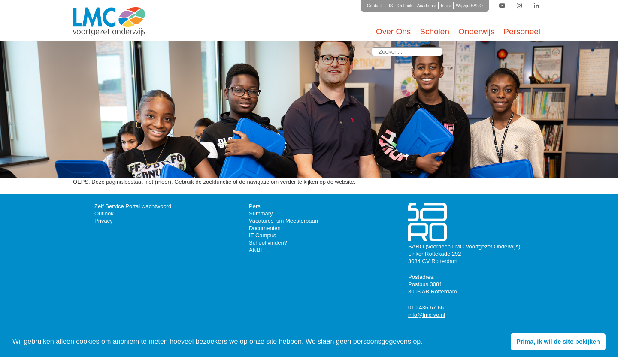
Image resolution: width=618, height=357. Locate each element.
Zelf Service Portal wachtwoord (132, 206)
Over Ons (393, 31)
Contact (374, 5)
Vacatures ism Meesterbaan (283, 221)
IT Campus (262, 235)
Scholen (434, 31)
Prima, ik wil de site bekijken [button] (558, 341)
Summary (261, 213)
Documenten (265, 228)
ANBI (255, 250)
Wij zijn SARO (469, 5)
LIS (389, 5)
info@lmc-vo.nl (426, 315)
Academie (426, 5)
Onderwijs (476, 31)
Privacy (103, 221)
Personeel (521, 31)
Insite (446, 5)
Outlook (404, 5)
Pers (255, 206)
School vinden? (268, 242)
